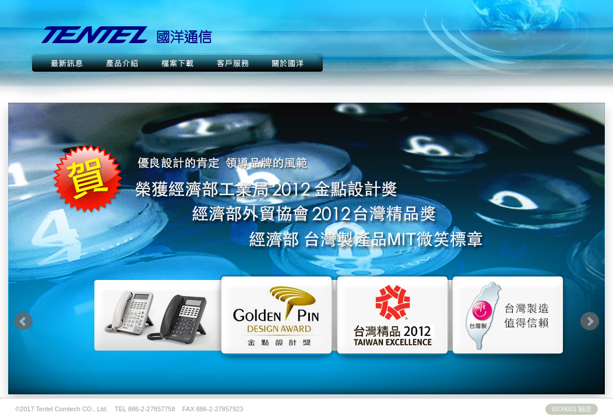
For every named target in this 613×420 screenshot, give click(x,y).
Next (589, 321)
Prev (23, 321)
